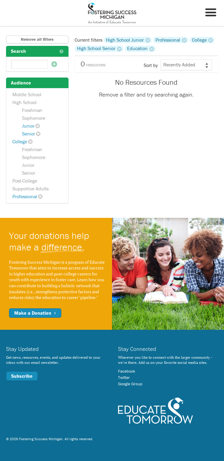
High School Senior (96, 49)
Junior (28, 126)
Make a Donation (35, 313)
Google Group (130, 383)
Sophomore (33, 118)
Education (137, 49)
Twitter (124, 377)
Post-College (24, 181)
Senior (28, 134)
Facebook (126, 371)
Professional (24, 196)
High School (24, 102)
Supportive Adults (30, 189)
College (19, 141)
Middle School (26, 94)
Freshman (32, 110)
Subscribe (22, 376)
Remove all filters (37, 39)
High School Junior (125, 40)
